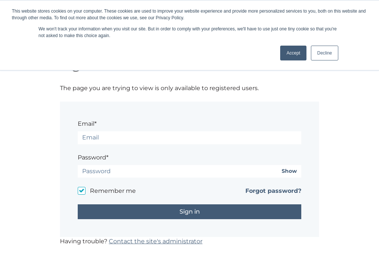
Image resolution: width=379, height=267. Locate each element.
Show (289, 171)
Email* (87, 123)
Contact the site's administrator (155, 241)
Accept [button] (293, 53)
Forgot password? (273, 190)
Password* (93, 157)
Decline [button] (324, 53)
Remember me (113, 190)
